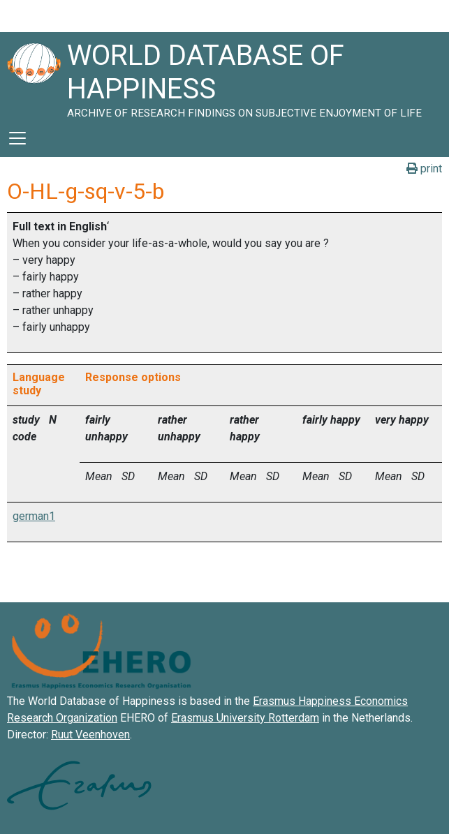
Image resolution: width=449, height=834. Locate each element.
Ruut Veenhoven (90, 734)
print (424, 168)
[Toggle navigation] (17, 138)
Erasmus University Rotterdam (245, 717)
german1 (34, 516)
